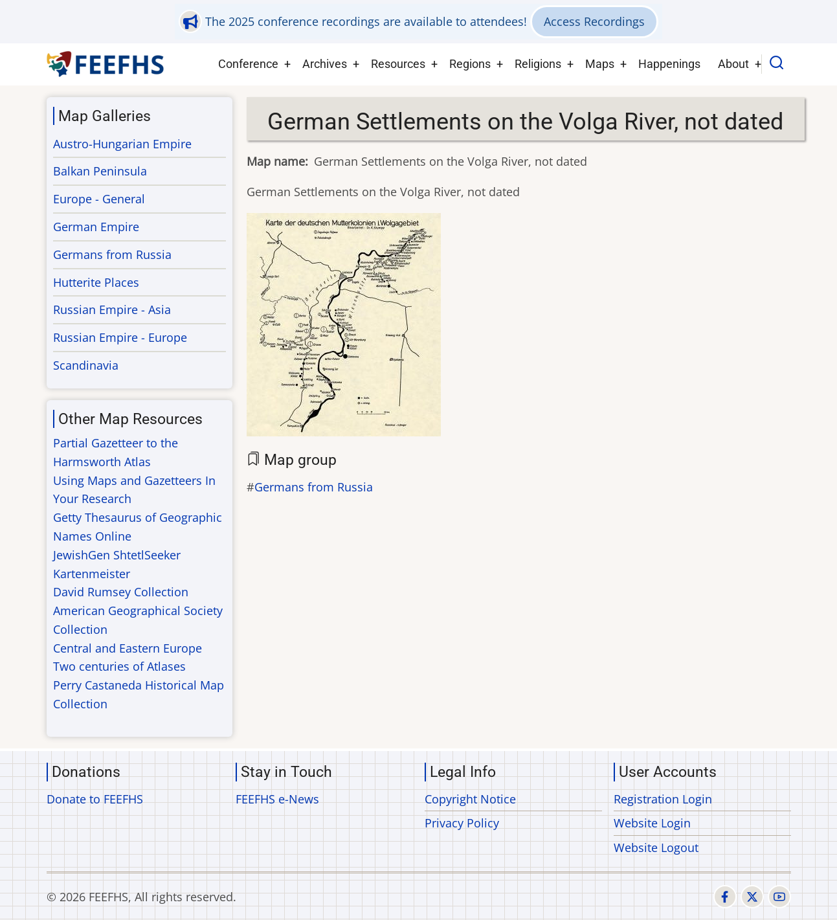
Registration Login (663, 799)
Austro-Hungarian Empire (122, 143)
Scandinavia (85, 365)
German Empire (96, 226)
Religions (538, 64)
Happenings (669, 64)
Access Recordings (594, 21)
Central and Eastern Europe (127, 648)
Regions (470, 64)
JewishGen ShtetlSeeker (117, 555)
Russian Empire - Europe (120, 337)
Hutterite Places (96, 282)
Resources (398, 64)
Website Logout (656, 847)
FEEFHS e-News (277, 799)
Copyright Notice (470, 799)
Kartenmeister (91, 573)
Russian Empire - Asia (112, 309)
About (733, 64)
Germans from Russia (313, 487)
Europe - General (99, 199)
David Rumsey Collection (120, 592)
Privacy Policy (462, 823)
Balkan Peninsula (100, 171)
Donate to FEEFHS (95, 799)
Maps (599, 64)
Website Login (652, 823)
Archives (324, 64)
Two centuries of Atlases (119, 666)
